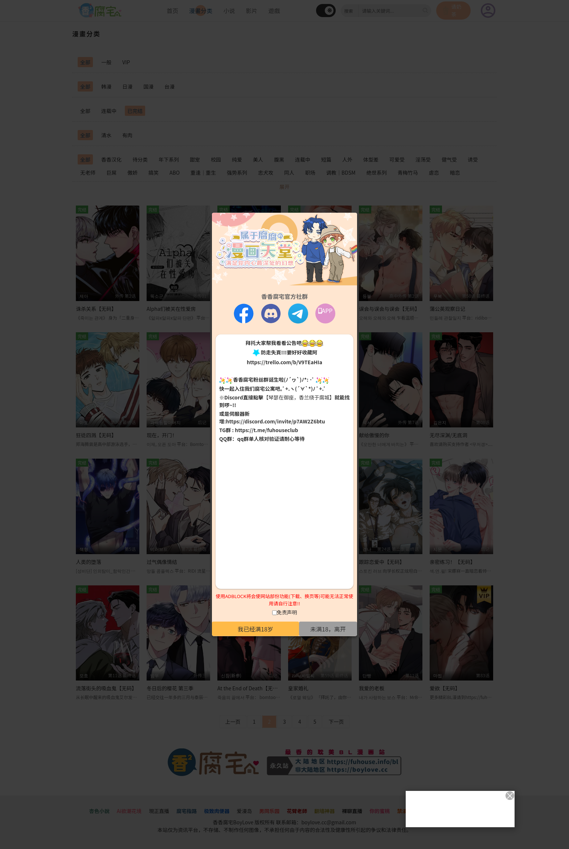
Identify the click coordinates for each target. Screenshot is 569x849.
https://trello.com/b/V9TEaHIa (284, 362)
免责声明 (287, 612)
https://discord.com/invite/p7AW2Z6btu (275, 421)
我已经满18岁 (255, 629)
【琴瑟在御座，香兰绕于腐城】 (299, 397)
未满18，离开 (328, 629)
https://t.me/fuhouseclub (266, 430)
